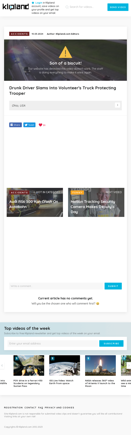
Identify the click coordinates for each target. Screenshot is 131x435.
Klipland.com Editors (67, 33)
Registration (13, 407)
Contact (31, 407)
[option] (65, 370)
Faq (40, 407)
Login (38, 2)
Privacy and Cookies (59, 407)
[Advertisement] (65, 158)
